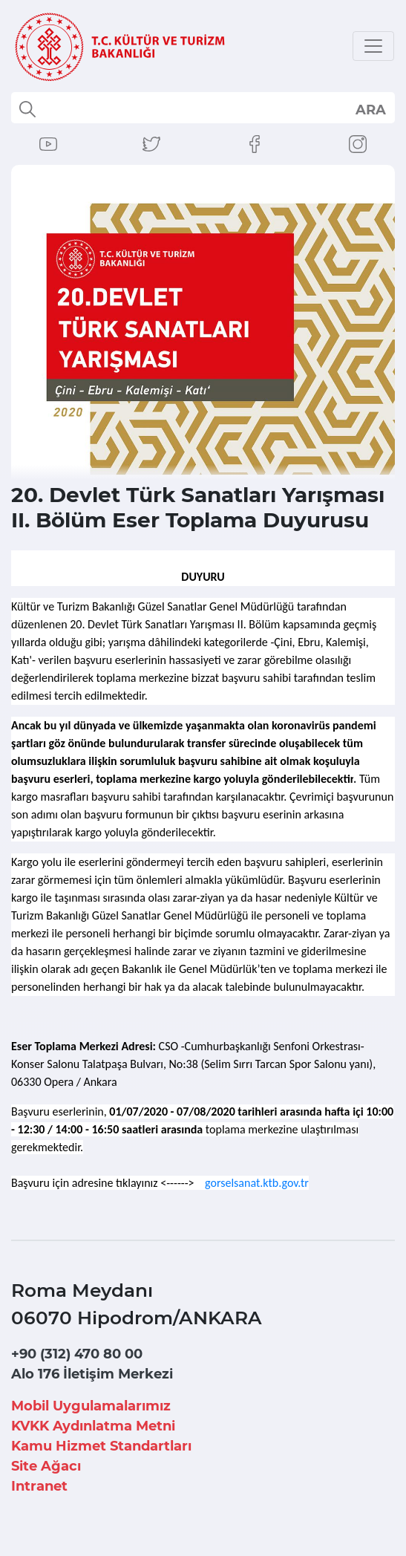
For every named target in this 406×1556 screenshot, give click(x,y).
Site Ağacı (46, 1466)
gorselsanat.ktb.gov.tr (257, 1183)
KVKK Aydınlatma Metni (93, 1426)
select (370, 109)
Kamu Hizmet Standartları (101, 1446)
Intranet (39, 1486)
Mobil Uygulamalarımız (91, 1406)
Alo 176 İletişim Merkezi (92, 1374)
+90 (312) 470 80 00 (77, 1354)
